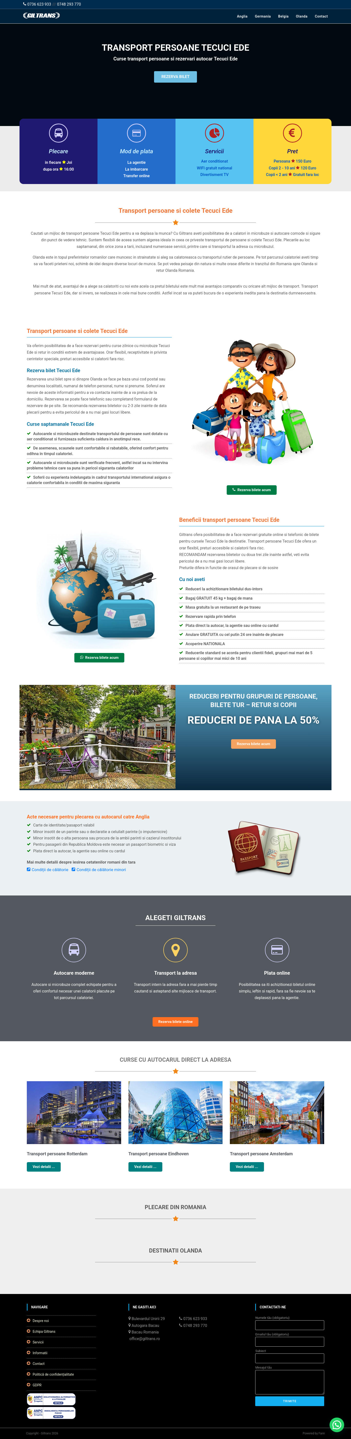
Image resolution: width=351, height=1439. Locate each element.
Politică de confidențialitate (50, 1374)
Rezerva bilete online (175, 1022)
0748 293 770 (69, 4)
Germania (263, 16)
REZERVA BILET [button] (175, 77)
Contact (321, 16)
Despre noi (38, 1320)
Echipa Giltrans (41, 1331)
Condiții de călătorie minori (99, 869)
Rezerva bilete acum (252, 490)
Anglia (242, 16)
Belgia (283, 16)
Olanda (302, 16)
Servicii (35, 1342)
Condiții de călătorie (47, 869)
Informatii (37, 1353)
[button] (337, 1425)
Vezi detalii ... (44, 1167)
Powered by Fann (314, 1433)
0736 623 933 (37, 4)
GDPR (34, 1385)
